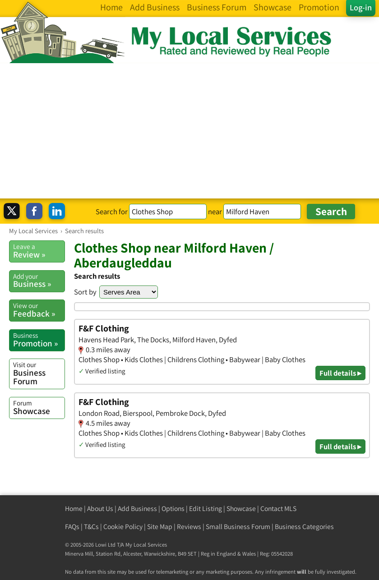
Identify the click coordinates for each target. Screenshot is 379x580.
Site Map (159, 526)
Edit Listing (205, 508)
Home (74, 508)
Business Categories (304, 526)
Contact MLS (278, 508)
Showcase (39, 407)
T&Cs (91, 526)
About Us (100, 508)
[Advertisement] (189, 131)
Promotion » (39, 340)
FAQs (72, 526)
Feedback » (39, 310)
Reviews (189, 526)
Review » (39, 251)
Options (173, 508)
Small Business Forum (238, 526)
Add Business (137, 508)
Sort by (85, 292)
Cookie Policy (123, 526)
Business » (39, 281)
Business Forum (39, 373)
